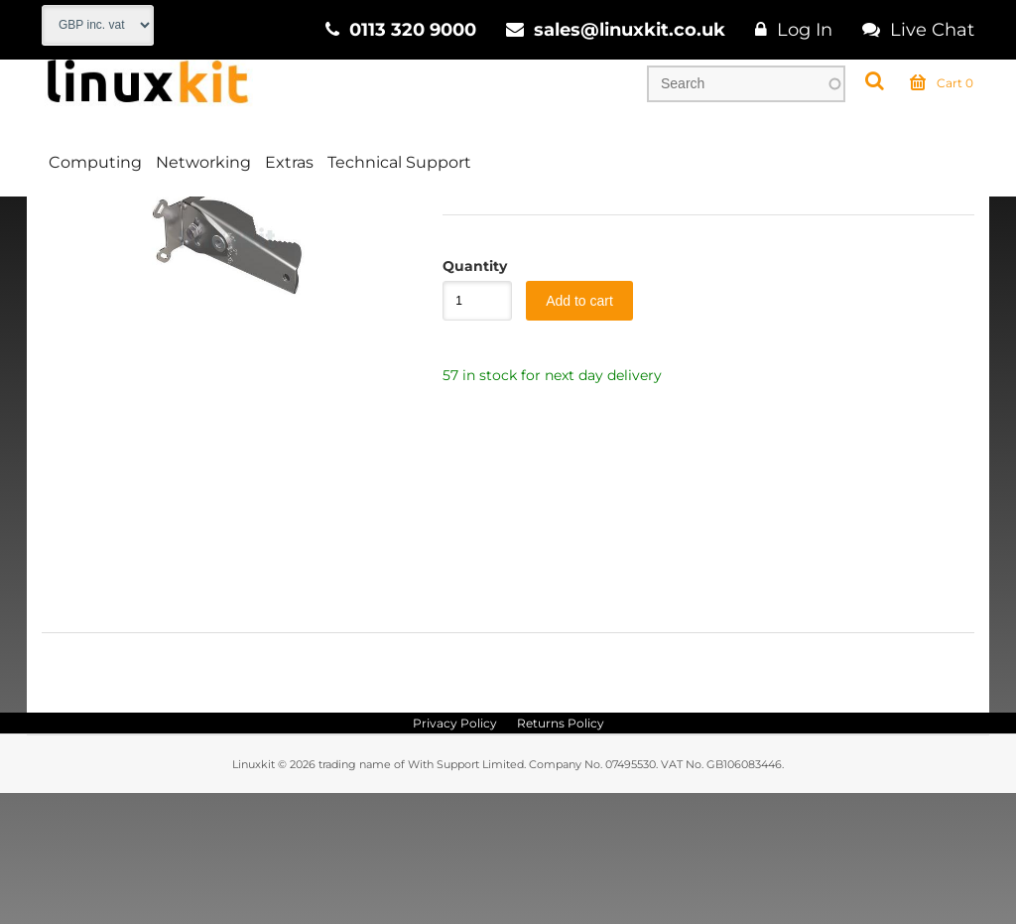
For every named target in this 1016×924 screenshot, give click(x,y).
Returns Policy (560, 854)
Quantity (467, 397)
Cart (941, 83)
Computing (95, 162)
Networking (203, 162)
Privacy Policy (455, 854)
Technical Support (399, 162)
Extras (289, 162)
